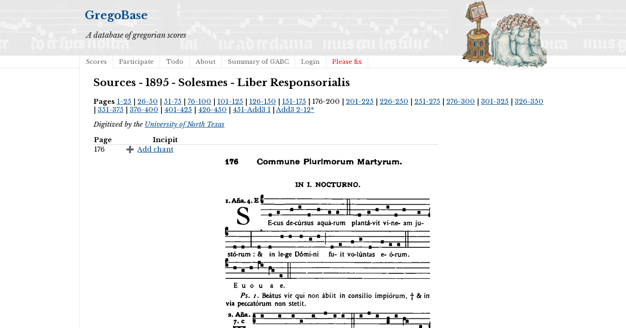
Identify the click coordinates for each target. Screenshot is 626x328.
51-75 (173, 101)
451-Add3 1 (252, 110)
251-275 (427, 101)
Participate (136, 62)
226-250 (394, 101)
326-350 (529, 101)
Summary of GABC (258, 62)
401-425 (178, 110)
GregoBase (116, 15)
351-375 (111, 110)
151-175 (294, 101)
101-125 (230, 101)
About (205, 62)
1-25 (124, 101)
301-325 (495, 101)
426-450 (212, 110)
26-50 (147, 101)
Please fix (347, 62)
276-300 (460, 101)
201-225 (360, 101)
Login (310, 62)
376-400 (144, 110)
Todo (174, 62)
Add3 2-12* (295, 110)
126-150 (262, 101)
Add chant (155, 149)
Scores (96, 62)
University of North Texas (184, 124)
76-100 (199, 101)
